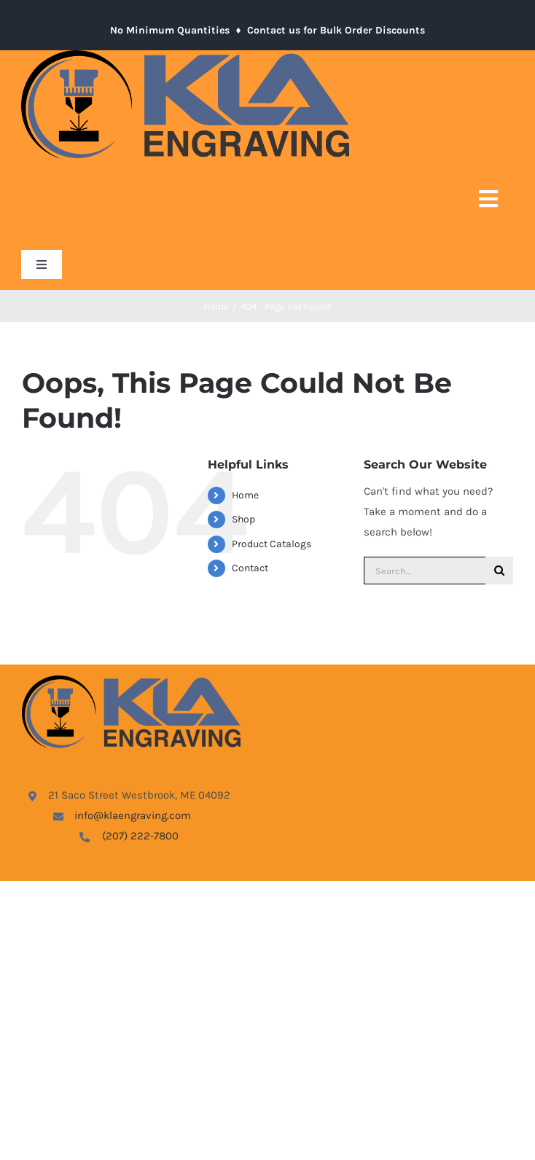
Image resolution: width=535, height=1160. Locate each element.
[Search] (499, 570)
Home (245, 495)
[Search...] (424, 570)
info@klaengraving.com (132, 815)
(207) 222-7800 (140, 835)
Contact (250, 568)
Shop (243, 519)
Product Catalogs (271, 544)
